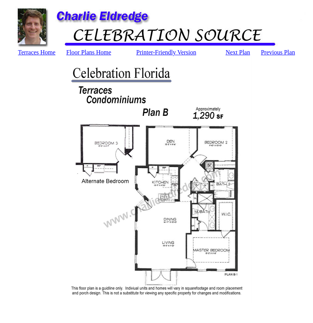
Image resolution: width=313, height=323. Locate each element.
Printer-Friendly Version (166, 52)
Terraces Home (37, 52)
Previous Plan (278, 52)
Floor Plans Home (88, 52)
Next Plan (237, 52)
